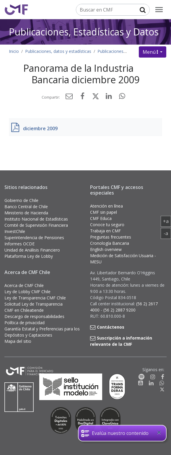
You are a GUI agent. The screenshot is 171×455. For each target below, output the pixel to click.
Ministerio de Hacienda (26, 213)
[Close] (159, 432)
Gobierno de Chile (21, 200)
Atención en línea (106, 206)
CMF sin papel (103, 212)
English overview (106, 249)
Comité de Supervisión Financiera (36, 225)
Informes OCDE (19, 244)
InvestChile (14, 231)
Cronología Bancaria (109, 243)
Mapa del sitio (17, 341)
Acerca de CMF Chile (24, 285)
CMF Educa (101, 218)
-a (167, 233)
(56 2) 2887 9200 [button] (119, 310)
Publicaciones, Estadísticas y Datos (84, 31)
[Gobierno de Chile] (19, 397)
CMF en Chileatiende (24, 310)
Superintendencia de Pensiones (34, 237)
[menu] (159, 9)
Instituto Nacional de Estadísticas (36, 219)
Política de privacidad (24, 322)
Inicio (14, 51)
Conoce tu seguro (107, 224)
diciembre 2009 (40, 128)
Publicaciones (110, 51)
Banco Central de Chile (26, 206)
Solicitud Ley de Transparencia (33, 304)
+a (167, 220)
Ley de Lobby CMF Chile (27, 291)
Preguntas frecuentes (110, 237)
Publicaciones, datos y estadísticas (58, 51)
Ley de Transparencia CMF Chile (35, 298)
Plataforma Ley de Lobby (28, 256)
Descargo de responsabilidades (34, 316)
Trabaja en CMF (105, 231)
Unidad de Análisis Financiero (32, 250)
